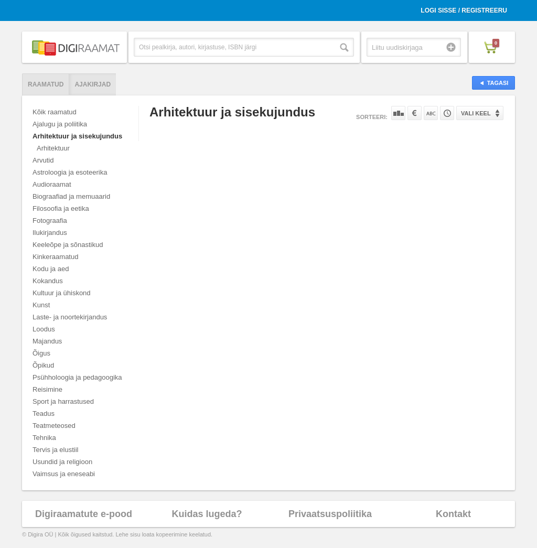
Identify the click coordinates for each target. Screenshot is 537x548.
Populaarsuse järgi (398, 113)
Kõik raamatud (55, 112)
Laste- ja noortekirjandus (70, 317)
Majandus (47, 341)
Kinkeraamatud (55, 257)
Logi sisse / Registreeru (464, 10)
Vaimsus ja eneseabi (64, 474)
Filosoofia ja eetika (61, 208)
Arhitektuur (53, 148)
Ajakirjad (92, 84)
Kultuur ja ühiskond (62, 293)
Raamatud (45, 84)
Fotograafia (50, 220)
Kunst (41, 305)
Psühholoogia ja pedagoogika (77, 377)
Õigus (41, 353)
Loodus (44, 329)
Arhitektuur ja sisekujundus (77, 136)
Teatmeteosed (54, 425)
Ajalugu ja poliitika (60, 124)
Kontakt (453, 514)
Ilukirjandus (50, 233)
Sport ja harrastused (63, 401)
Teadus (44, 413)
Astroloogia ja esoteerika (70, 172)
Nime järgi (431, 113)
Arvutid (43, 160)
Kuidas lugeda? (206, 514)
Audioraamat (52, 184)
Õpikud (43, 365)
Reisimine (47, 389)
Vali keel (476, 113)
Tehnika (44, 438)
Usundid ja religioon (62, 462)
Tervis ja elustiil (55, 450)
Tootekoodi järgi (447, 113)
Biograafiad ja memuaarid (71, 196)
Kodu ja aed (51, 269)
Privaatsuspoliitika (330, 514)
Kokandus (48, 281)
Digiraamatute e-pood (83, 514)
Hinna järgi (414, 113)
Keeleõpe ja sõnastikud (68, 245)
